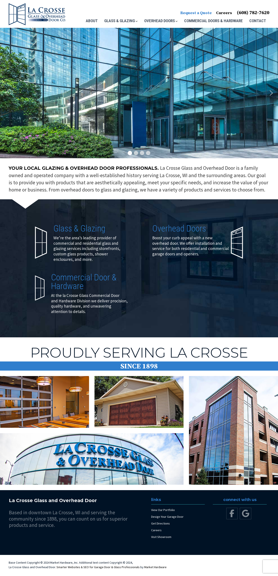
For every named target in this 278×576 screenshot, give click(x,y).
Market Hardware (155, 567)
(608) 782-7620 (253, 13)
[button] (6, 93)
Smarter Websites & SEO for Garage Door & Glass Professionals (98, 567)
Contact (257, 20)
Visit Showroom (161, 537)
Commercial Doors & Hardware (213, 20)
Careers (224, 12)
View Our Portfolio (163, 510)
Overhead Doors (159, 20)
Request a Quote (196, 12)
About (92, 20)
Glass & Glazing (119, 20)
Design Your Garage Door (167, 517)
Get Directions (160, 523)
